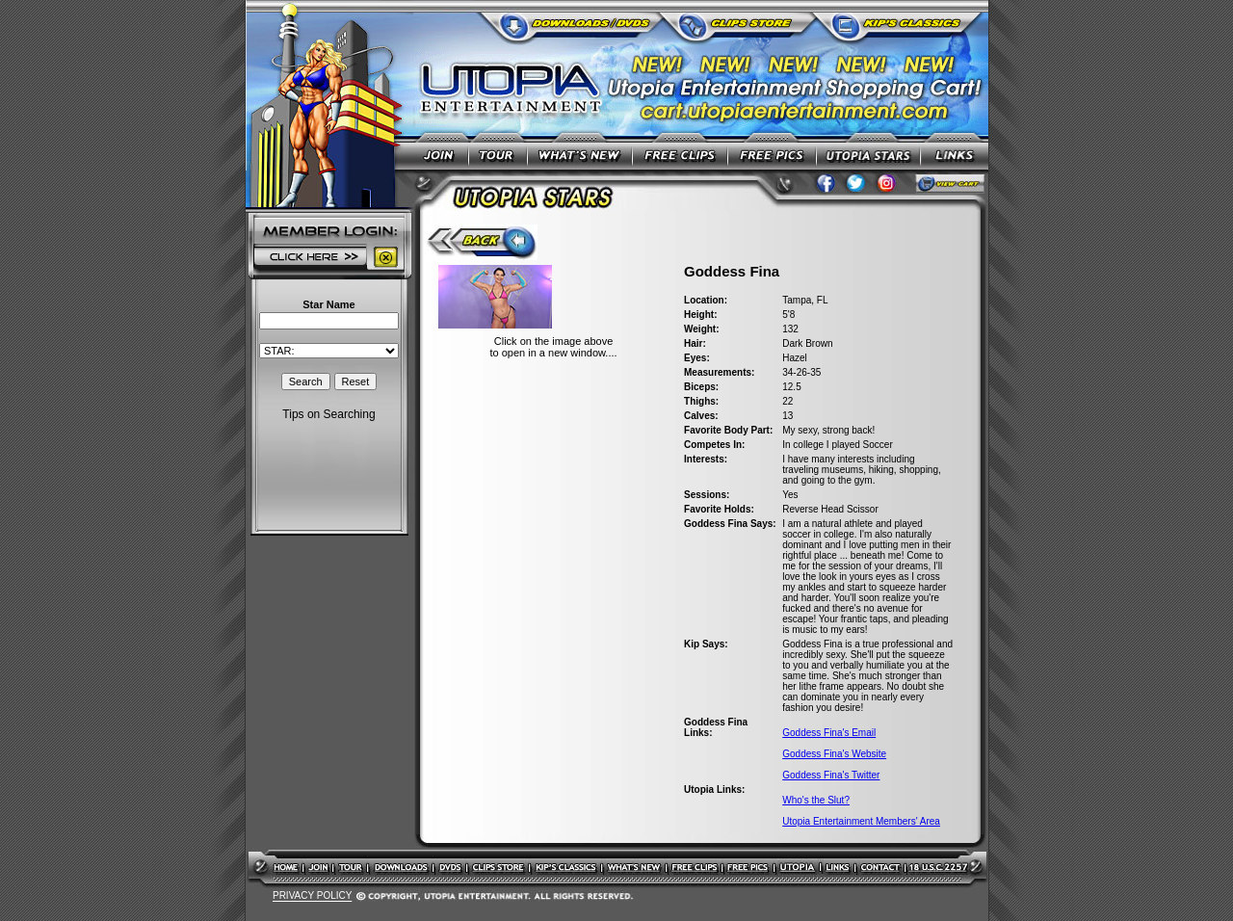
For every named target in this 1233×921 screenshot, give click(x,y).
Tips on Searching (328, 414)
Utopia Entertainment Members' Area (861, 821)
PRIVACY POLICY (312, 896)
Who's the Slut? (816, 800)
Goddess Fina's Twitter (830, 775)
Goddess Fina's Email (829, 732)
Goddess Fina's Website (834, 754)
